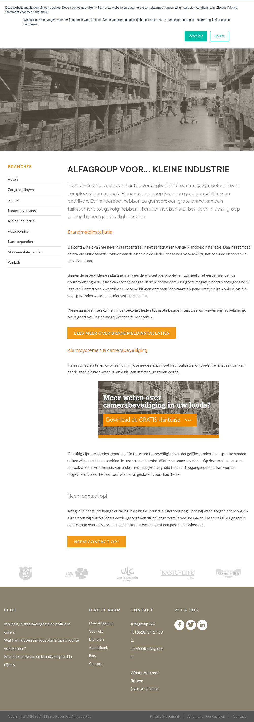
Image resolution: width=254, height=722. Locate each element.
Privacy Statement (164, 716)
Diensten (96, 639)
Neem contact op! (96, 541)
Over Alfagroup (101, 623)
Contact (95, 663)
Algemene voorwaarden (206, 716)
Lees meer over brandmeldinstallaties (122, 333)
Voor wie (96, 631)
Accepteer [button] (196, 36)
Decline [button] (219, 36)
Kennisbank (98, 647)
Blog (92, 655)
